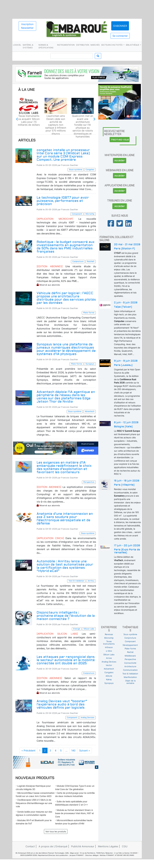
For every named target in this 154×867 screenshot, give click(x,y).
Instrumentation (66, 45)
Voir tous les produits (55, 831)
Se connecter (120, 35)
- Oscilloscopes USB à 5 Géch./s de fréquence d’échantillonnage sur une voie (34, 803)
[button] (16, 119)
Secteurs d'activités (112, 45)
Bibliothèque (133, 45)
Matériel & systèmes (28, 46)
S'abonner (120, 25)
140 (73, 750)
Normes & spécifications (45, 46)
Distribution (82, 45)
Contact (30, 846)
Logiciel (17, 45)
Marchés (95, 45)
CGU (124, 846)
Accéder (119, 160)
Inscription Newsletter (27, 26)
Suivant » (84, 750)
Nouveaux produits (35, 777)
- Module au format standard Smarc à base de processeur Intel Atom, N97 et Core (74, 813)
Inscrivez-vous (120, 139)
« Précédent (28, 750)
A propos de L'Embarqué (53, 846)
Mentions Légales (108, 846)
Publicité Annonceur (82, 846)
